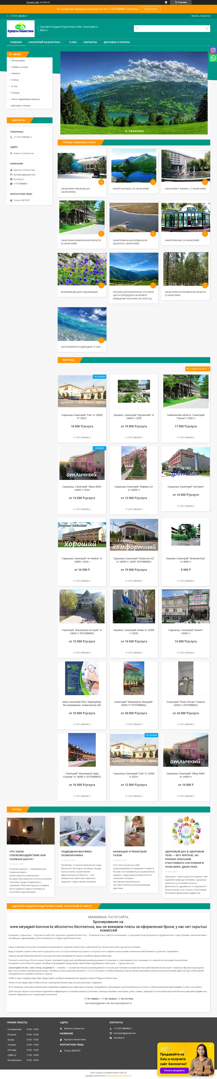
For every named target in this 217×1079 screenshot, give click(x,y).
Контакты (90, 42)
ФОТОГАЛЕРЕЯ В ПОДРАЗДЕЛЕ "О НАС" (81, 347)
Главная (16, 42)
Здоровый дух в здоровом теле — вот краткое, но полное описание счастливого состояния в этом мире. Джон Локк (184, 859)
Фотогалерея (18, 60)
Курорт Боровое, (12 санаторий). (131, 188)
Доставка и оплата (117, 42)
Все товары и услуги (196, 369)
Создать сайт (32, 2)
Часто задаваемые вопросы (26, 99)
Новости (16, 73)
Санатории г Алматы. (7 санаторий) (185, 188)
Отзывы (16, 92)
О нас (73, 42)
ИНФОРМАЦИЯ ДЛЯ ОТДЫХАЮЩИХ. (79, 292)
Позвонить (151, 9)
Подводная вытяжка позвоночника (76, 853)
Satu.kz (123, 1073)
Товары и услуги (20, 67)
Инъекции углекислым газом (129, 853)
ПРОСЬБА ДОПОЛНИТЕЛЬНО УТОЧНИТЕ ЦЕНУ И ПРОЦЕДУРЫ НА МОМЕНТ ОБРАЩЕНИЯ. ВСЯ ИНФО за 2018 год (133, 295)
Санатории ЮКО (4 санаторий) (182, 240)
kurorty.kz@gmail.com (24, 174)
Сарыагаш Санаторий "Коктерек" (186, 486)
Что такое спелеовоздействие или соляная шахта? (27, 855)
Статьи (15, 80)
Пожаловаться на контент (119, 1076)
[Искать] (206, 28)
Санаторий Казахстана (44, 42)
